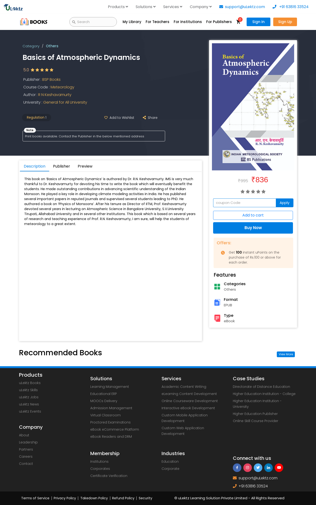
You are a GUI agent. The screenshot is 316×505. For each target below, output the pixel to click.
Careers (26, 456)
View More (286, 354)
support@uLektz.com (242, 7)
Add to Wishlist (118, 117)
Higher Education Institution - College (264, 393)
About (24, 435)
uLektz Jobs (28, 397)
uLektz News (29, 404)
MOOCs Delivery (103, 401)
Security (145, 498)
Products (118, 7)
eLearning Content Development (189, 393)
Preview (85, 166)
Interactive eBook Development (188, 408)
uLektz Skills (28, 390)
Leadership (28, 442)
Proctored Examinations (110, 422)
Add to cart (253, 215)
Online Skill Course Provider (255, 420)
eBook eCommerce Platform (114, 429)
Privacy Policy (65, 498)
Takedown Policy (94, 498)
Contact (26, 463)
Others (52, 45)
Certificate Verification (108, 475)
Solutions (146, 7)
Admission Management (111, 408)
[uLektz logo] (13, 6)
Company (201, 7)
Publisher (61, 166)
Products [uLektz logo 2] (31, 375)
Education (170, 461)
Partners (26, 449)
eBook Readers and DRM (111, 436)
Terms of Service (35, 498)
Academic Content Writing (184, 386)
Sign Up (285, 21)
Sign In (258, 21)
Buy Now (253, 228)
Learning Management (109, 386)
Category (31, 45)
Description (34, 166)
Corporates (100, 468)
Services (172, 7)
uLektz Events (30, 411)
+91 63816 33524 (291, 7)
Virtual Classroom (105, 415)
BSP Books (51, 79)
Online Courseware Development (190, 401)
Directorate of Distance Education (261, 386)
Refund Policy (123, 498)
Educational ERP (103, 393)
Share (149, 117)
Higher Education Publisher (255, 413)
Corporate (170, 468)
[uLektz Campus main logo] (34, 21)
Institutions (99, 461)
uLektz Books (30, 382)
